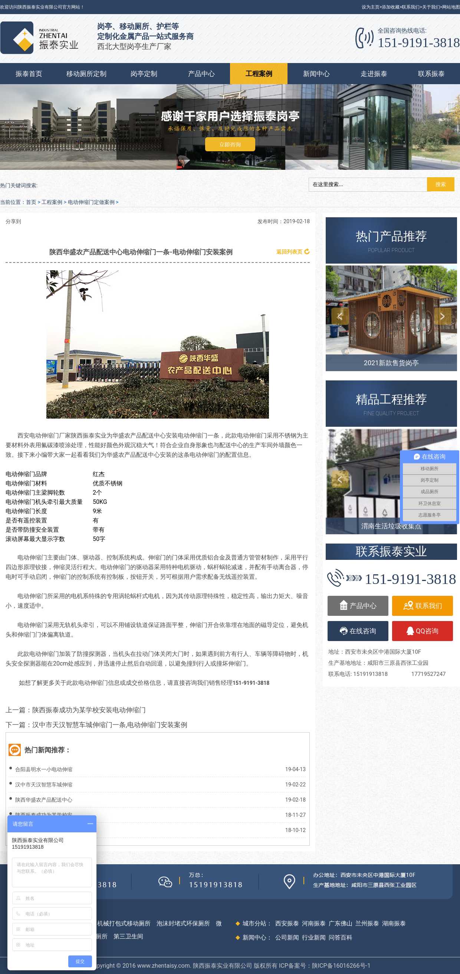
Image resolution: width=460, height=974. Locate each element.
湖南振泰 (394, 923)
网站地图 (451, 7)
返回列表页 (293, 251)
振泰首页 (29, 73)
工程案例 (259, 73)
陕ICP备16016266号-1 (341, 965)
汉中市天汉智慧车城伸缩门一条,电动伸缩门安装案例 (109, 725)
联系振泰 (431, 73)
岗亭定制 (144, 73)
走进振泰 (374, 73)
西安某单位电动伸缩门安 (43, 830)
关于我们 (431, 7)
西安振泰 (287, 923)
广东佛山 (340, 923)
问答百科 (340, 937)
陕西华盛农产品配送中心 (43, 800)
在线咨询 (358, 631)
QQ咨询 (422, 631)
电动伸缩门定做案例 (91, 202)
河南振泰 (314, 923)
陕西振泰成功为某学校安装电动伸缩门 (89, 710)
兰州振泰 (367, 923)
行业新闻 (314, 937)
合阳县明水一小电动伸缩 (43, 769)
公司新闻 (287, 937)
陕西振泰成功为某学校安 (43, 815)
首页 (31, 202)
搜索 (441, 184)
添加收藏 (391, 7)
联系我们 (411, 7)
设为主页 (371, 7)
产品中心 (201, 73)
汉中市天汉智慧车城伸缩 (43, 785)
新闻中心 (316, 73)
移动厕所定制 (86, 73)
